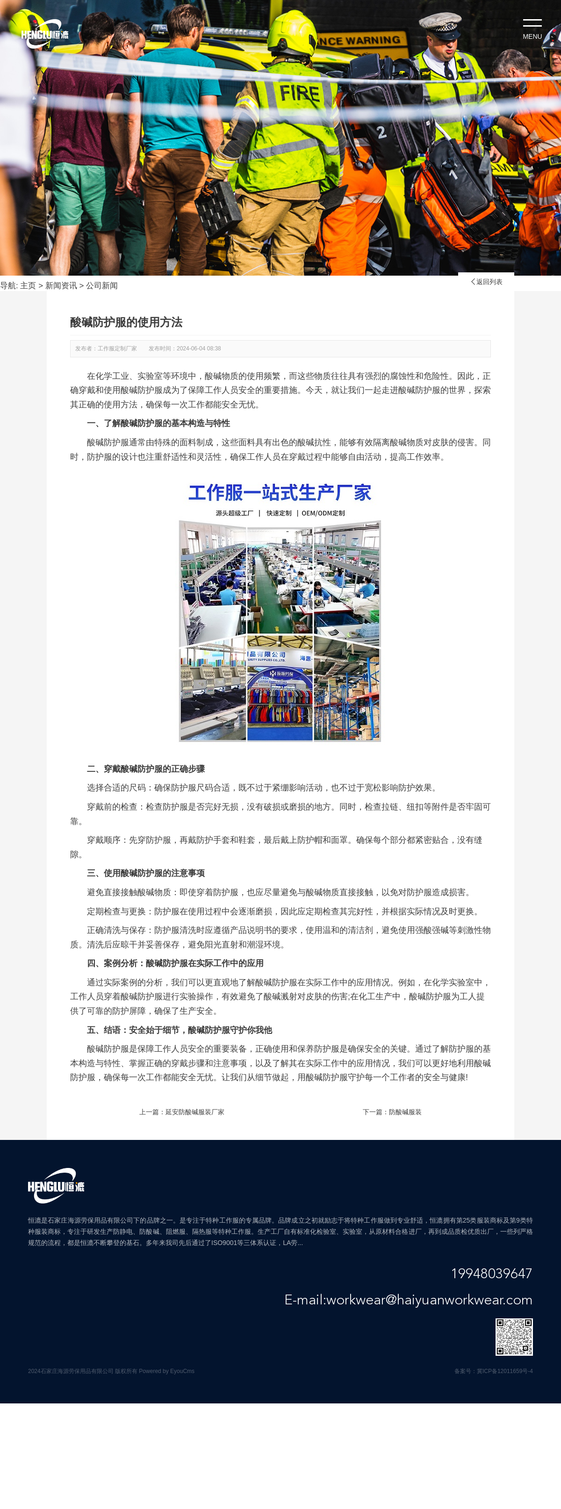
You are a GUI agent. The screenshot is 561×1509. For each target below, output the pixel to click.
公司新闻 (102, 285)
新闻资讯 (61, 285)
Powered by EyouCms (165, 1371)
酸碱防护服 (167, 963)
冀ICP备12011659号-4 (505, 1371)
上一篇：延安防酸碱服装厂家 (181, 1112)
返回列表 (486, 281)
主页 (28, 285)
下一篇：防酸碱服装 (392, 1112)
